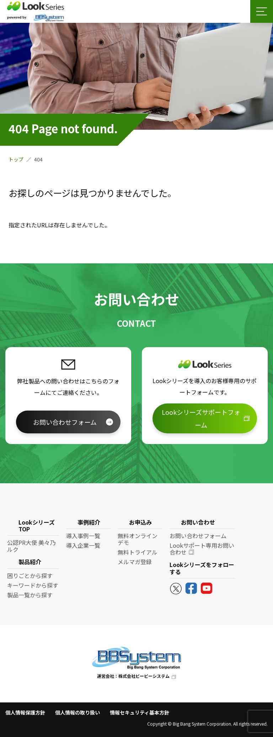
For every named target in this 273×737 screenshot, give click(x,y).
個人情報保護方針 (25, 712)
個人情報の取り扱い (77, 712)
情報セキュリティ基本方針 (139, 712)
